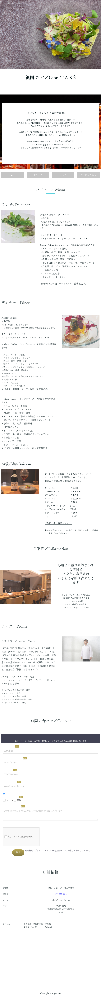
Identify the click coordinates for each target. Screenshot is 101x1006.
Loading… (50, 796)
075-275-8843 (61, 894)
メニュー (12, 175)
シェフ (63, 175)
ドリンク (38, 175)
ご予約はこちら (88, 175)
